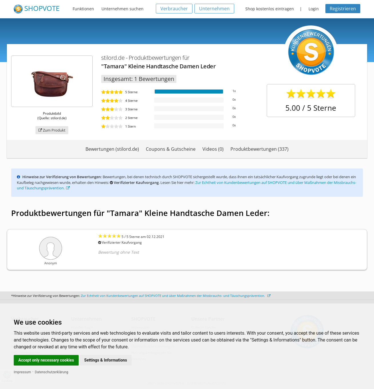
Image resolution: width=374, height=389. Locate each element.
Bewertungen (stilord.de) (112, 149)
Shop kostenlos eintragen (269, 8)
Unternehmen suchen (123, 8)
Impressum (22, 372)
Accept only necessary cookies (46, 360)
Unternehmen (214, 8)
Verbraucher (174, 8)
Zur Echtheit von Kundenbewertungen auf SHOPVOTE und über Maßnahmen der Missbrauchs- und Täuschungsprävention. (175, 295)
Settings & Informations (105, 360)
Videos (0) (213, 149)
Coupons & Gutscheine (171, 149)
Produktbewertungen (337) (259, 149)
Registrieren (343, 8)
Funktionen (83, 8)
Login (314, 8)
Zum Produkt (51, 130)
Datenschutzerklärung (51, 372)
